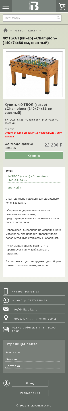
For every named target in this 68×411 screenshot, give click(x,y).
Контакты (12, 352)
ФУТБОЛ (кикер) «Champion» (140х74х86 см (28, 178)
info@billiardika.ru (25, 309)
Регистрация (30, 392)
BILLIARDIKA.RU (39, 405)
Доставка (12, 366)
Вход (30, 383)
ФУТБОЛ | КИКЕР (26, 30)
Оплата (11, 359)
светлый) (14, 187)
